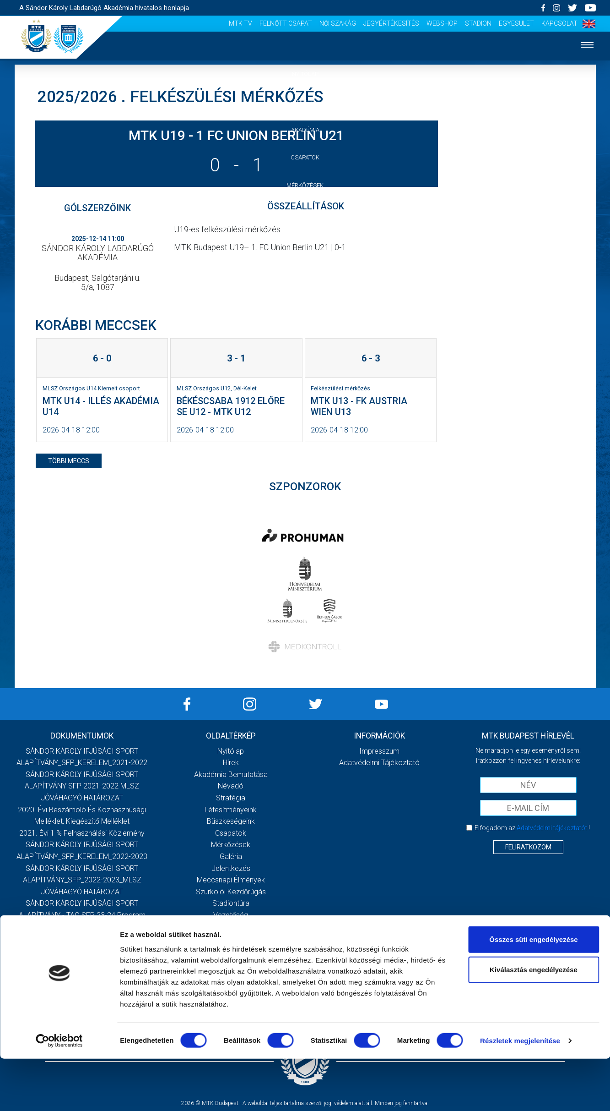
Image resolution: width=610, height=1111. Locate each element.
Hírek (305, 102)
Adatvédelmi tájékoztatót (552, 828)
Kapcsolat (559, 23)
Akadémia (305, 129)
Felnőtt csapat (285, 23)
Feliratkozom (528, 847)
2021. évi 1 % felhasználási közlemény (82, 833)
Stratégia (230, 798)
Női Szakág (337, 23)
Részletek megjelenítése (520, 1093)
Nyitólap (305, 74)
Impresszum (379, 751)
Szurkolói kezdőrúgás (231, 891)
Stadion (478, 23)
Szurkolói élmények (305, 269)
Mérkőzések (305, 185)
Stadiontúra (230, 903)
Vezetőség (305, 296)
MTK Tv (240, 23)
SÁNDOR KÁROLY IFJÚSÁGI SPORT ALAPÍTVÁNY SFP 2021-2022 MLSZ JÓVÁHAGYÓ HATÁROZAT (82, 786)
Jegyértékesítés (391, 23)
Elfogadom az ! (532, 828)
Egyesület (516, 23)
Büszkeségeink (231, 821)
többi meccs (68, 461)
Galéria (305, 213)
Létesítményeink (231, 809)
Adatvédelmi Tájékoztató (379, 762)
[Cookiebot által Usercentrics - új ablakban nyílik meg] (59, 1093)
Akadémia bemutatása (231, 774)
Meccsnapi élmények (231, 880)
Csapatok (305, 157)
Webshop (442, 23)
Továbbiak (82, 931)
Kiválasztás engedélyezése (534, 1022)
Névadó (230, 786)
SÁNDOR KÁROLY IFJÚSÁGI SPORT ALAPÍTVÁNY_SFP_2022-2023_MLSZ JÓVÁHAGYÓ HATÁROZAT (82, 880)
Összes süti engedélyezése (533, 992)
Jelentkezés (305, 241)
